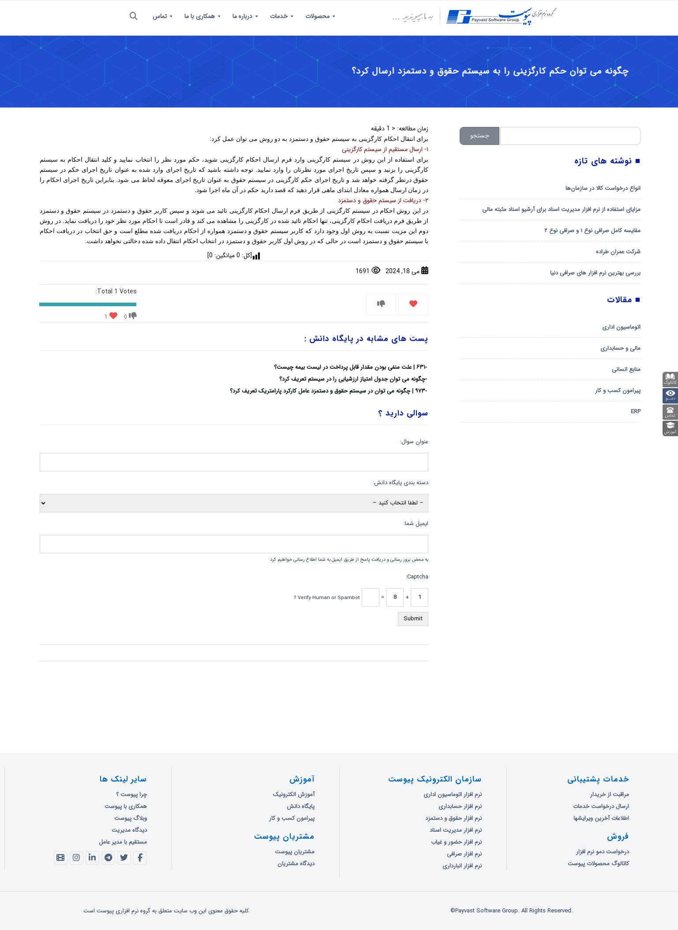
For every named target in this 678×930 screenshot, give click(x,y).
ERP (636, 411)
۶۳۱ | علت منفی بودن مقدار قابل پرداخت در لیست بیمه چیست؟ (349, 367)
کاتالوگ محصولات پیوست (598, 863)
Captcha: (417, 577)
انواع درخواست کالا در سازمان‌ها (603, 188)
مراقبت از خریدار (609, 794)
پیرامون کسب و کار (618, 390)
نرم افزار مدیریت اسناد (456, 830)
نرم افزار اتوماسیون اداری (452, 794)
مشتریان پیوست (295, 851)
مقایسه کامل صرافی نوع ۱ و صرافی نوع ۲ (592, 230)
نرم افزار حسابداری (460, 806)
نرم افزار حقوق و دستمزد (453, 818)
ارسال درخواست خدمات (601, 806)
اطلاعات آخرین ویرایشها (601, 818)
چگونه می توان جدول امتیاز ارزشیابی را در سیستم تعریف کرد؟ (352, 379)
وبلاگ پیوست (130, 818)
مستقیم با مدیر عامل (123, 842)
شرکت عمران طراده (618, 251)
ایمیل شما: (416, 523)
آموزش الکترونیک (294, 794)
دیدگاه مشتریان (296, 863)
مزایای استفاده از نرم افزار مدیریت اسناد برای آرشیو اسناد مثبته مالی (561, 209)
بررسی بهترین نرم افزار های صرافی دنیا (595, 273)
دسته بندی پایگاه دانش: (400, 482)
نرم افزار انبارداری (462, 866)
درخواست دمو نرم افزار (602, 851)
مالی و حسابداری (620, 348)
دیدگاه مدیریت (129, 830)
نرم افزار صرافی (464, 854)
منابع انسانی (626, 369)
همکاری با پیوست (126, 806)
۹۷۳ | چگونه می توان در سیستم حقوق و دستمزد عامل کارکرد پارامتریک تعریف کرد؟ (327, 391)
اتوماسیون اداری (621, 327)
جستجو (479, 136)
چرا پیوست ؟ (131, 794)
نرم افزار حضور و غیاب (456, 842)
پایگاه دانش (301, 806)
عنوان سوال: (414, 441)
